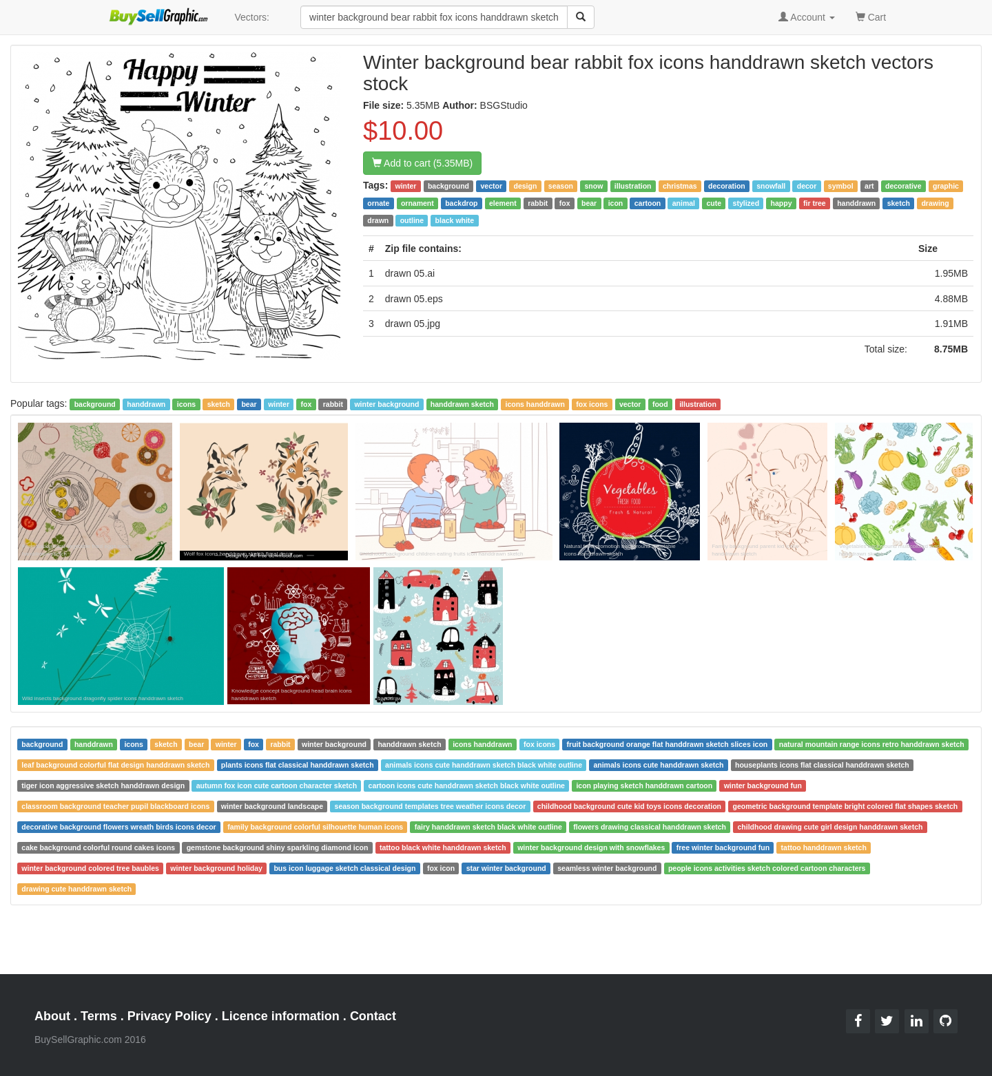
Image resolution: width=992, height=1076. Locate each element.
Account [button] (806, 17)
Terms (99, 1016)
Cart (871, 16)
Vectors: (251, 17)
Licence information (281, 1016)
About (52, 1016)
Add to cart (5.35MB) (422, 163)
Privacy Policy (169, 1016)
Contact (373, 1016)
